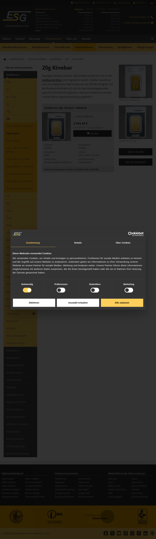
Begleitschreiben (80, 2)
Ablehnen (34, 286)
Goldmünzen (84, 478)
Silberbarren (61, 485)
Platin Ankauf (8, 485)
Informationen (53, 38)
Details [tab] (78, 226)
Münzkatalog (106, 47)
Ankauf (6, 38)
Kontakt (86, 38)
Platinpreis (101, 9)
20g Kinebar (77, 59)
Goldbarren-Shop (52, 80)
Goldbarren (61, 478)
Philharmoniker (86, 496)
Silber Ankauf (8, 482)
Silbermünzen (85, 485)
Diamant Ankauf (10, 496)
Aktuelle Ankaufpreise (45, 9)
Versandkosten (97, 127)
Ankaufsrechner (102, 2)
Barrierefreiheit (139, 485)
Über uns (71, 38)
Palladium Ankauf (11, 489)
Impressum (137, 482)
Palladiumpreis (113, 9)
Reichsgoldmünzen (64, 496)
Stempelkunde (62, 47)
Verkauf (20, 38)
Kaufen (92, 133)
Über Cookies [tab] (123, 226)
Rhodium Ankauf (10, 493)
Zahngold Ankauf (33, 485)
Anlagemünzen (62, 493)
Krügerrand (84, 493)
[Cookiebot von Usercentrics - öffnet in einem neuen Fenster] (130, 218)
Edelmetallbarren (84, 47)
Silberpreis (90, 9)
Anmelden (139, 2)
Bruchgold (83, 489)
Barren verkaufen (135, 162)
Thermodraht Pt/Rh (35, 496)
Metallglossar (124, 47)
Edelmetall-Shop (139, 496)
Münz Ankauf (32, 478)
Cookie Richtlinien (117, 489)
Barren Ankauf (32, 493)
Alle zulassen (122, 286)
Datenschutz (114, 485)
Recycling (34, 38)
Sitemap (112, 478)
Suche (134, 478)
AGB (110, 493)
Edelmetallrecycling (65, 489)
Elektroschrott (32, 489)
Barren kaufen (136, 151)
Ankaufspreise (122, 2)
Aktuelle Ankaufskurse (14, 47)
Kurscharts (136, 493)
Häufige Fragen (145, 47)
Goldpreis (78, 9)
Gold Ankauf (8, 478)
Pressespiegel (115, 496)
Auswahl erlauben (78, 286)
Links (110, 482)
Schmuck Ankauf (33, 482)
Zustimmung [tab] (33, 226)
